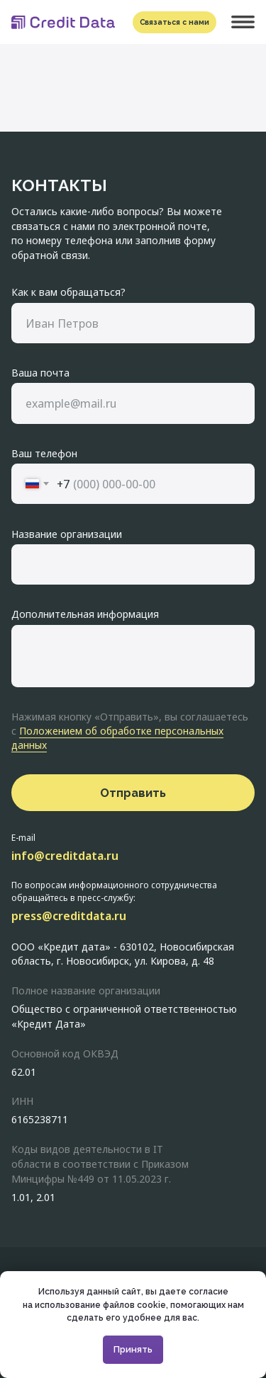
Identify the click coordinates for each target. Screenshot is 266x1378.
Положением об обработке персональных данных (117, 737)
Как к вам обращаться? (68, 292)
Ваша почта (40, 372)
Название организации (66, 534)
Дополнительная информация (85, 614)
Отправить (133, 793)
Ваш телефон (44, 453)
